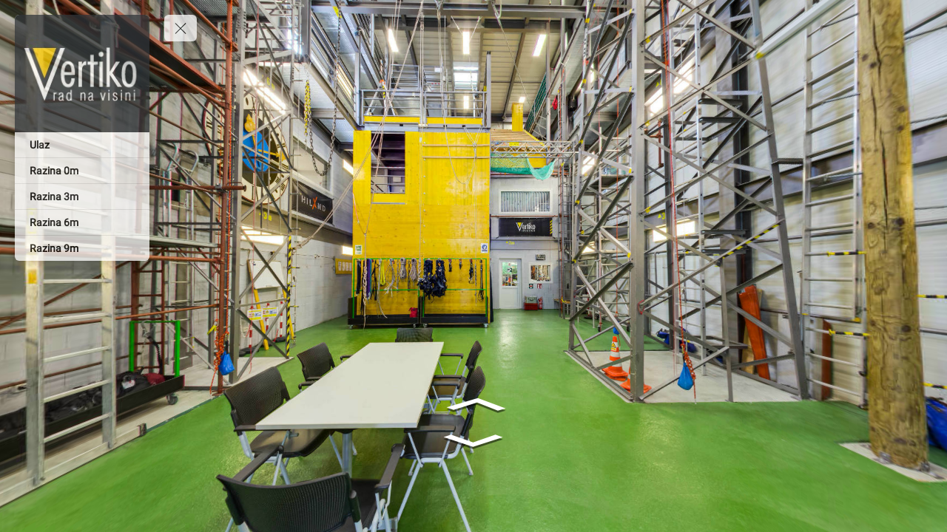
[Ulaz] (82, 144)
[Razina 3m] (82, 196)
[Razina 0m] (82, 170)
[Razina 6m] (82, 222)
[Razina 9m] (82, 248)
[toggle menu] (180, 28)
